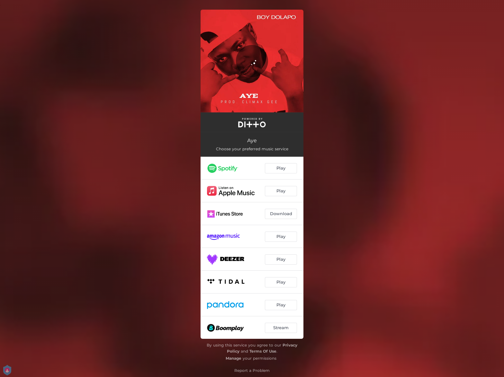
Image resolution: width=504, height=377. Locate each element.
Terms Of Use (262, 351)
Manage (233, 358)
